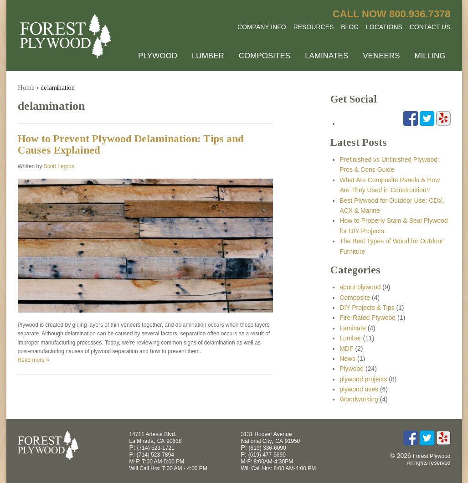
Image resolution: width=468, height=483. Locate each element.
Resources (313, 27)
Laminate (352, 328)
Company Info (261, 27)
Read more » (33, 360)
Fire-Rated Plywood (367, 317)
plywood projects (363, 379)
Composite (354, 297)
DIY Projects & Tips (366, 307)
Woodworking (358, 399)
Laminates (326, 55)
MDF (346, 348)
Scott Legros (59, 166)
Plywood (157, 55)
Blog (350, 27)
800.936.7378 (420, 14)
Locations (384, 27)
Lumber (208, 55)
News (347, 358)
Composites (264, 55)
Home (26, 87)
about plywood (360, 287)
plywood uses (358, 389)
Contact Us (430, 27)
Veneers (381, 55)
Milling (429, 55)
